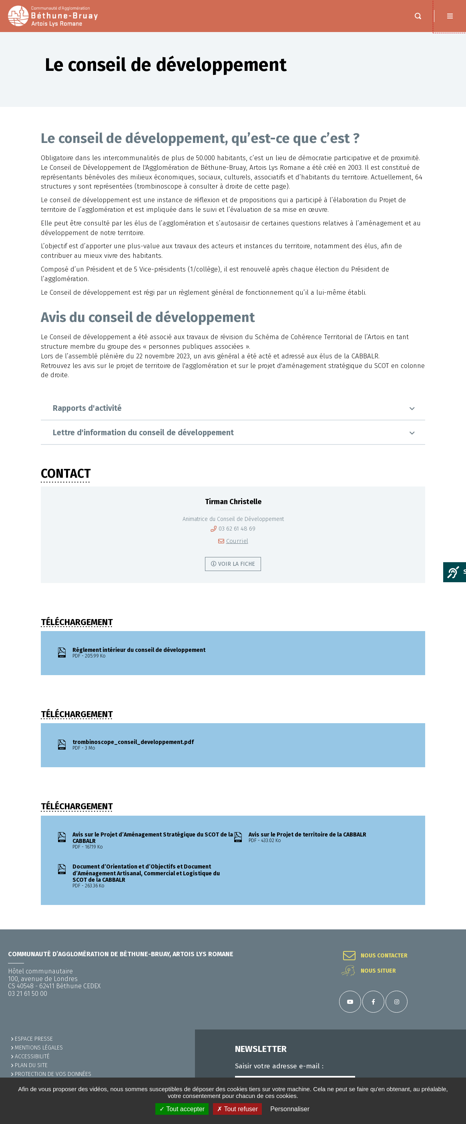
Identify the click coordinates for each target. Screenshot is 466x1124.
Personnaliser (289, 1109)
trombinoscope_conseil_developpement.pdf (152, 745)
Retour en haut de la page (450, 929)
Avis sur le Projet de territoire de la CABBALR (329, 838)
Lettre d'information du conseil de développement (143, 432)
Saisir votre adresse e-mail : (279, 1066)
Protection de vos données (53, 1074)
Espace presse (34, 1039)
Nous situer (378, 971)
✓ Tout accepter (182, 1109)
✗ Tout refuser (237, 1109)
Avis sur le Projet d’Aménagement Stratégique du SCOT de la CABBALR (152, 841)
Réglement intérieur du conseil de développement (152, 653)
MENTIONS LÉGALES (39, 1047)
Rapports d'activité (87, 408)
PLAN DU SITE (31, 1065)
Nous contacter (384, 956)
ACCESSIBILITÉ (32, 1056)
